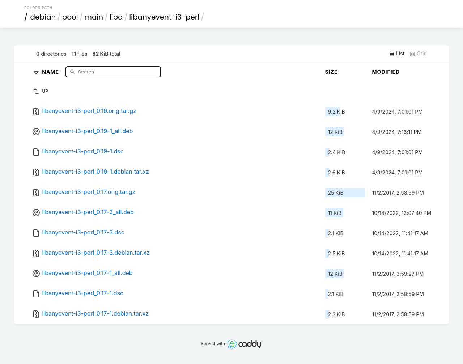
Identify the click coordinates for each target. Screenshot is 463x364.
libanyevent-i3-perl (164, 17)
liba (116, 17)
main (93, 17)
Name (51, 71)
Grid (418, 53)
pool (70, 17)
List (396, 53)
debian (43, 17)
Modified (386, 72)
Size (331, 72)
